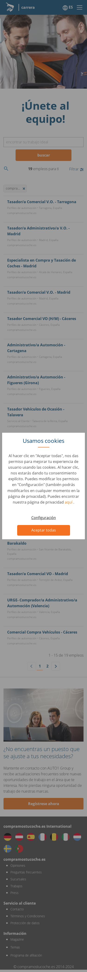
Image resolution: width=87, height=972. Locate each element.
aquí (69, 502)
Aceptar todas (43, 530)
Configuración (43, 517)
